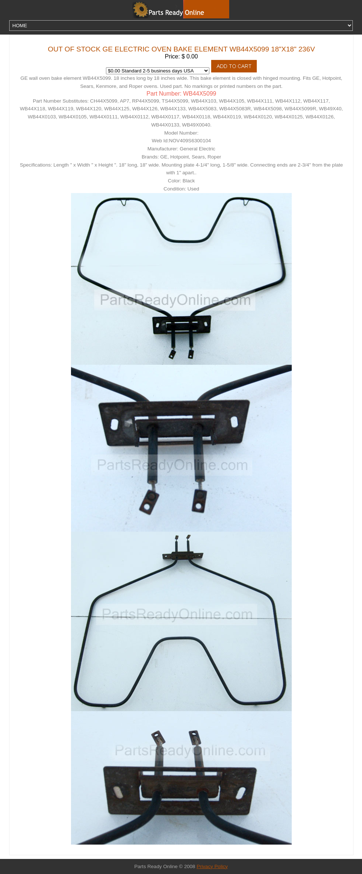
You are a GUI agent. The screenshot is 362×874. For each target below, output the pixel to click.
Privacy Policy (212, 866)
